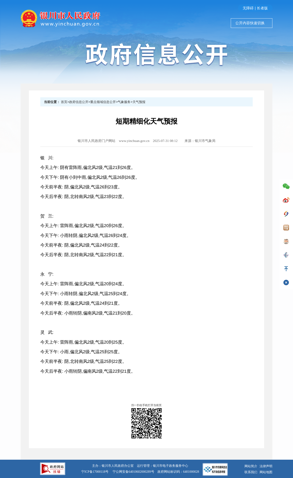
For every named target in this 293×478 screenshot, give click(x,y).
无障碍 (248, 8)
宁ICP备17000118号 (95, 471)
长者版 (262, 8)
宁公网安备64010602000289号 (133, 471)
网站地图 (266, 472)
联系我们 (250, 472)
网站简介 (250, 466)
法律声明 (266, 466)
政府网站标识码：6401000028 (178, 471)
